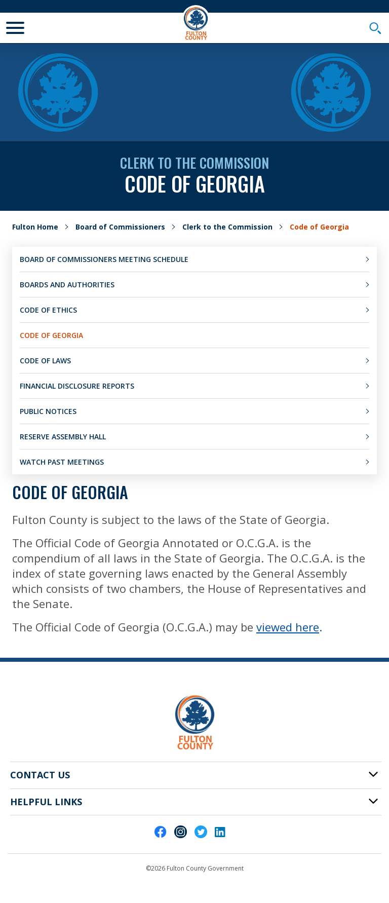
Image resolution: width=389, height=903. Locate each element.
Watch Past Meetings (62, 462)
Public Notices (48, 411)
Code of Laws (45, 360)
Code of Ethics (48, 310)
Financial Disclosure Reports (77, 386)
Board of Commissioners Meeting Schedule (104, 259)
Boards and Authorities (67, 284)
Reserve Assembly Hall (63, 436)
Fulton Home (35, 227)
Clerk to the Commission (227, 227)
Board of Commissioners (120, 227)
